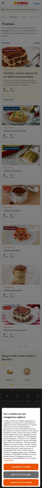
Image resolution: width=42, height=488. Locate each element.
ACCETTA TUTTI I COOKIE (21, 482)
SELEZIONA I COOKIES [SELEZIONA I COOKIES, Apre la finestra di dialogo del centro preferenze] (21, 467)
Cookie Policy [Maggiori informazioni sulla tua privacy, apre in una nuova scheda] (9, 460)
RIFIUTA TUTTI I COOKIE (21, 475)
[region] (21, 447)
